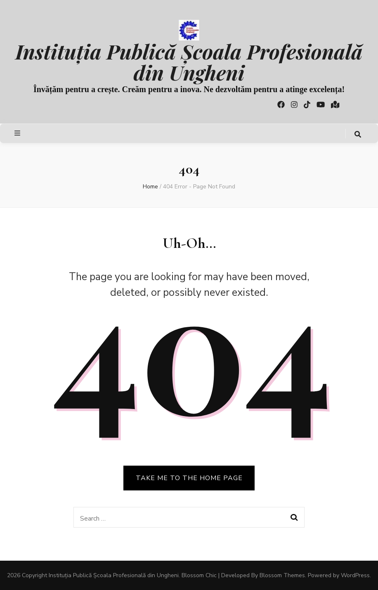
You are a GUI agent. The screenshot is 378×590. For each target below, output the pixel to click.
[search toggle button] (357, 134)
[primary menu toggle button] (18, 133)
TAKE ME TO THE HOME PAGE (189, 478)
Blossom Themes (282, 575)
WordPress (355, 575)
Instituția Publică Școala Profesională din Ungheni (188, 62)
